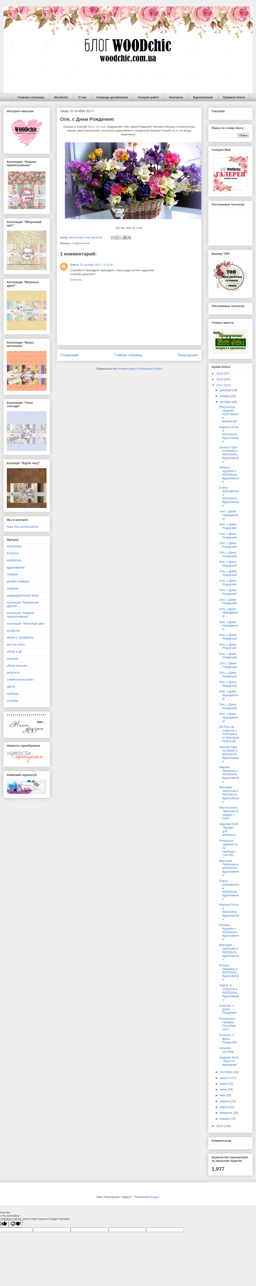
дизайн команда (18, 581)
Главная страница (30, 97)
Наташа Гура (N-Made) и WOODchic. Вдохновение (229, 454)
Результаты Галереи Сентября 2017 (227, 1024)
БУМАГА (13, 553)
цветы (11, 686)
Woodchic (61, 97)
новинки (12, 658)
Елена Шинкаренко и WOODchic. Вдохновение (229, 496)
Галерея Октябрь (226, 1049)
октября (225, 402)
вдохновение (16, 567)
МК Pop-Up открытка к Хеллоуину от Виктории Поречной (229, 734)
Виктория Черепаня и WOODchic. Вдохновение (229, 952)
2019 (220, 373)
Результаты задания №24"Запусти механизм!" (229, 414)
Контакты (176, 97)
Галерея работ (148, 97)
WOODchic (14, 546)
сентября (226, 1072)
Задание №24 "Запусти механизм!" (228, 1061)
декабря (226, 390)
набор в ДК (14, 651)
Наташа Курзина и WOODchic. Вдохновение (229, 474)
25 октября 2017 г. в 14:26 (96, 264)
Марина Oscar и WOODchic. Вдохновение (229, 434)
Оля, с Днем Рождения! (228, 526)
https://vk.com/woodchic (23, 526)
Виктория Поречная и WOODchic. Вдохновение (229, 868)
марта (224, 1107)
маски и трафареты (20, 637)
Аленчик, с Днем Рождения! (228, 1009)
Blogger (154, 1197)
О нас (82, 97)
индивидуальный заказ (23, 595)
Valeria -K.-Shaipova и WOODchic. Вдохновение (229, 992)
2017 (220, 385)
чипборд (12, 693)
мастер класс (16, 644)
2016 (220, 1126)
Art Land (136, 227)
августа (225, 1078)
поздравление (80, 243)
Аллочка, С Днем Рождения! (228, 1038)
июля (224, 1083)
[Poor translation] (15, 1224)
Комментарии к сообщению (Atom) (140, 368)
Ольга (74, 264)
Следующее (69, 355)
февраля (226, 1112)
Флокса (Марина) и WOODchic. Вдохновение (229, 972)
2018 (220, 379)
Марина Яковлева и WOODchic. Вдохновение (229, 774)
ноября (225, 396)
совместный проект (20, 679)
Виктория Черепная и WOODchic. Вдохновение (229, 794)
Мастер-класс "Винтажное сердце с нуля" (229, 813)
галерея (12, 574)
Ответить (76, 279)
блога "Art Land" (96, 126)
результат (13, 672)
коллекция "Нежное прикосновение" (20, 614)
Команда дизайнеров (112, 97)
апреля (225, 1101)
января (225, 1118)
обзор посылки (17, 665)
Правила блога (234, 97)
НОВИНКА (14, 560)
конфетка (13, 630)
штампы (12, 700)
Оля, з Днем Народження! (228, 515)
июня (224, 1089)
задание (12, 588)
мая (223, 1095)
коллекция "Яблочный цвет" (26, 623)
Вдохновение (203, 97)
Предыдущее (188, 355)
